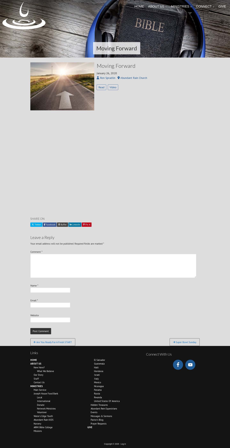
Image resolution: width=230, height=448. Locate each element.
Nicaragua (99, 386)
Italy (96, 378)
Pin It (86, 224)
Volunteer (42, 412)
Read (101, 87)
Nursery (37, 423)
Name (34, 285)
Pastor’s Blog (97, 419)
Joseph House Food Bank (46, 393)
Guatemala (99, 363)
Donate (40, 404)
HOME (33, 359)
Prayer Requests (99, 423)
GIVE (89, 427)
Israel (97, 374)
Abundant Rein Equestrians (104, 408)
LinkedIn (75, 224)
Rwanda (98, 397)
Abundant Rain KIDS (44, 419)
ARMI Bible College (43, 427)
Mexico (97, 382)
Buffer (62, 224)
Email (34, 300)
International (43, 401)
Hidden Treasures (99, 404)
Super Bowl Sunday (184, 342)
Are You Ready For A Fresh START (53, 342)
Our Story (38, 374)
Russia (97, 393)
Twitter (36, 224)
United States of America (107, 401)
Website (34, 315)
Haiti (96, 367)
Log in (123, 444)
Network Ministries (46, 408)
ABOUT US (35, 363)
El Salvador (99, 359)
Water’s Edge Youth (43, 416)
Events (94, 412)
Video (113, 87)
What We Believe (45, 371)
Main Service (40, 389)
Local (39, 397)
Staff (36, 378)
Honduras (98, 371)
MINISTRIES (36, 386)
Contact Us (39, 382)
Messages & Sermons (101, 416)
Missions (38, 430)
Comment (36, 251)
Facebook (49, 224)
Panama (98, 389)
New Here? (39, 367)
